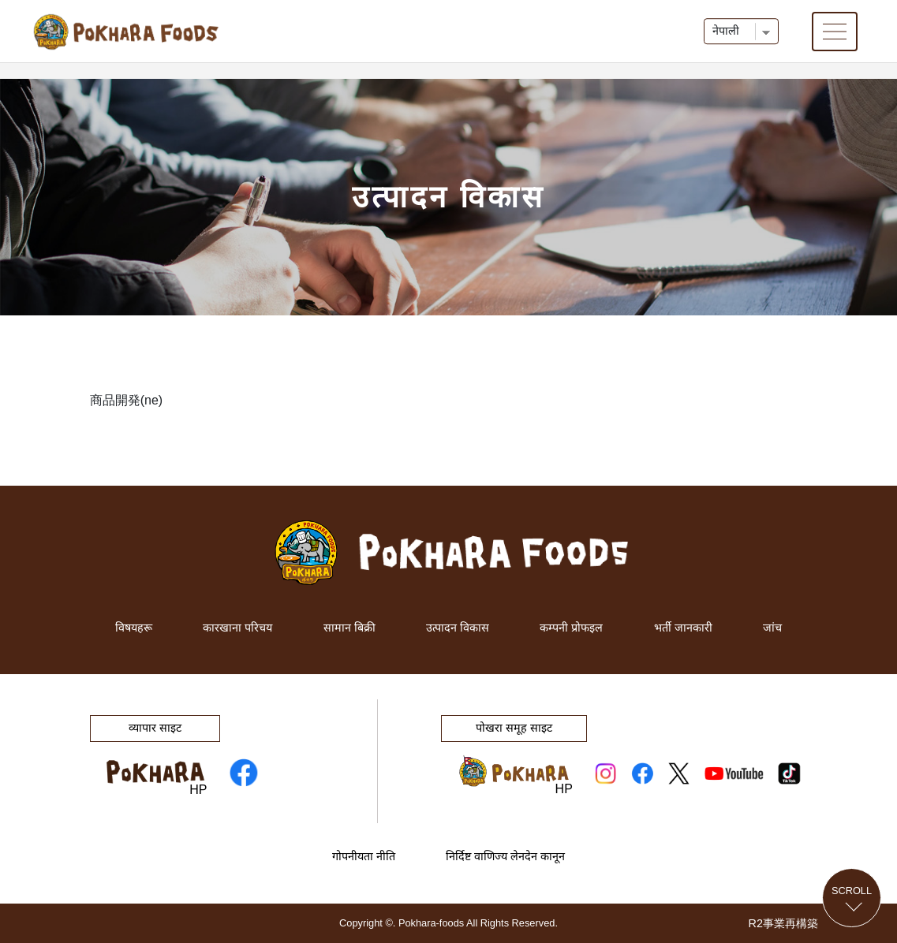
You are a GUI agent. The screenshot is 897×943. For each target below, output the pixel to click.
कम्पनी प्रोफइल (571, 627)
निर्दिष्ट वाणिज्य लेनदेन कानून (505, 856)
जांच (772, 627)
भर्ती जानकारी (683, 627)
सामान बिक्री (349, 627)
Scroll (852, 890)
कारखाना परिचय (237, 627)
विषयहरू (133, 627)
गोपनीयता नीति (363, 856)
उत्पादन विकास (457, 627)
